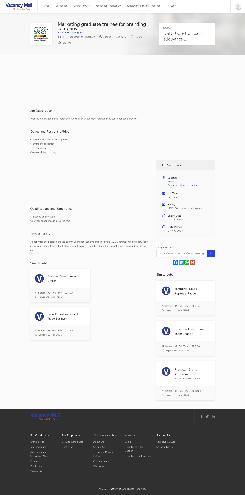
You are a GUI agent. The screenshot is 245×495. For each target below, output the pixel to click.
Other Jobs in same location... (183, 185)
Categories (62, 5)
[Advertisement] (122, 87)
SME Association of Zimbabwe (76, 37)
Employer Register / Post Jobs (143, 5)
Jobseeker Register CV (108, 5)
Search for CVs (82, 5)
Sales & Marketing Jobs (71, 32)
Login (171, 5)
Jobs (47, 5)
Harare (138, 37)
